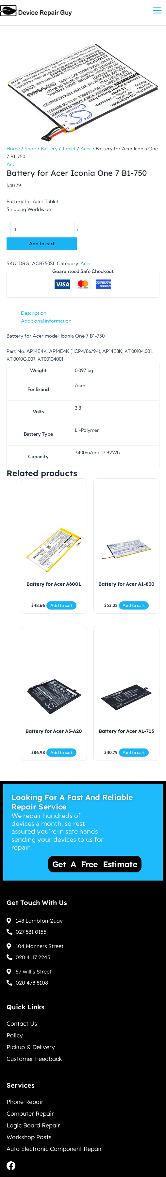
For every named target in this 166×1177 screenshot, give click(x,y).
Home (13, 149)
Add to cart (42, 244)
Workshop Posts (29, 1137)
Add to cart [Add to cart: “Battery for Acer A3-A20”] (61, 752)
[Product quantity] (42, 229)
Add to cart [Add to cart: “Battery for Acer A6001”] (61, 605)
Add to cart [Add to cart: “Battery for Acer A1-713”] (134, 752)
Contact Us (22, 1023)
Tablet (69, 149)
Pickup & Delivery (31, 1047)
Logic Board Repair (33, 1125)
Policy (15, 1035)
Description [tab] (33, 313)
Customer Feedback (34, 1059)
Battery (49, 149)
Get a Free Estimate (96, 864)
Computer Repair (30, 1113)
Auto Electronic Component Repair (54, 1149)
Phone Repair (25, 1102)
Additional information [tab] (46, 321)
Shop (30, 149)
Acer (85, 149)
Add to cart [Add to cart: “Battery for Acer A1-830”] (134, 605)
